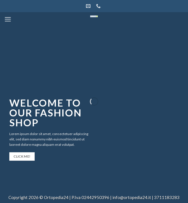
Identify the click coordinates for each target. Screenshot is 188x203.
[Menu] (8, 19)
